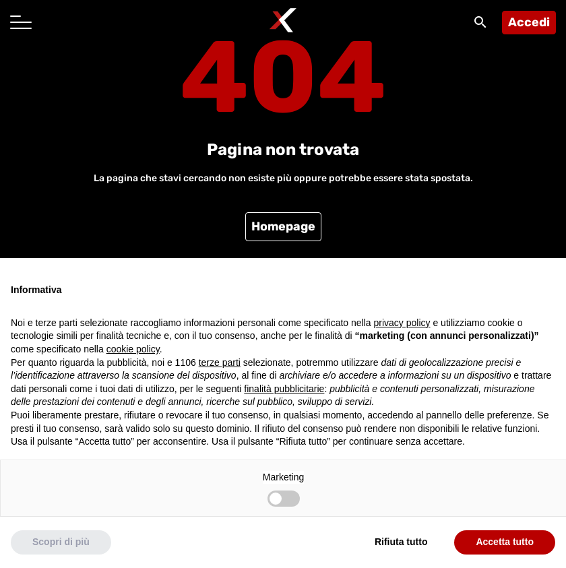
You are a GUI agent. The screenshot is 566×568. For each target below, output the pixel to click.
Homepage (283, 226)
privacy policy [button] (402, 322)
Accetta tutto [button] (505, 541)
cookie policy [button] (133, 349)
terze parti (220, 362)
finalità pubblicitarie (284, 388)
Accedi (529, 22)
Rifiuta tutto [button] (401, 541)
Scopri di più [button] (61, 541)
